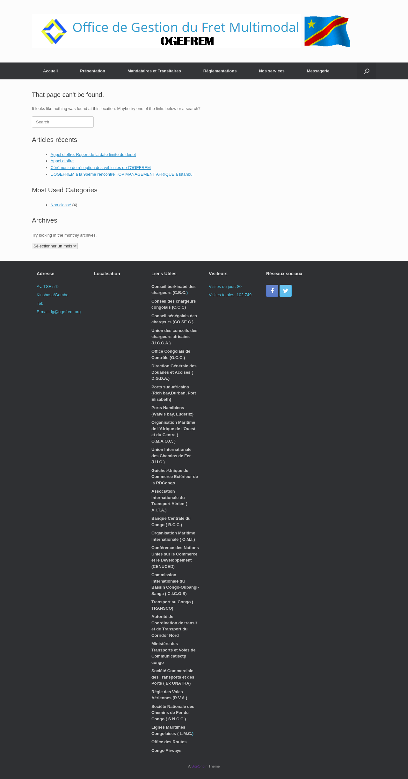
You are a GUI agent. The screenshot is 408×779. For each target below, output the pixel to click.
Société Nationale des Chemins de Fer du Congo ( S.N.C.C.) (172, 712)
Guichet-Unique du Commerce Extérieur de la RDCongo (174, 476)
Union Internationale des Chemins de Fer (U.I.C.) (171, 455)
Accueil (50, 71)
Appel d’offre (62, 160)
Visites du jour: (223, 286)
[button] (366, 70)
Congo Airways (166, 750)
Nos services (271, 71)
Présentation (92, 71)
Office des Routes (169, 741)
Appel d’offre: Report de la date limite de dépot (93, 154)
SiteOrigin (199, 766)
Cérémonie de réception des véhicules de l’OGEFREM (101, 167)
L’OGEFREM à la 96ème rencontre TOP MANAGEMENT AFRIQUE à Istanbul (122, 174)
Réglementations (220, 71)
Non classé (61, 204)
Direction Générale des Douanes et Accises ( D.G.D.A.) (174, 372)
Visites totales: (223, 294)
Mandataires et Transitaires (154, 71)
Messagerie (318, 71)
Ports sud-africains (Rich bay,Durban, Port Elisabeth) (173, 393)
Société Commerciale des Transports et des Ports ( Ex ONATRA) (172, 677)
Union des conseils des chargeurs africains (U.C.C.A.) (174, 336)
